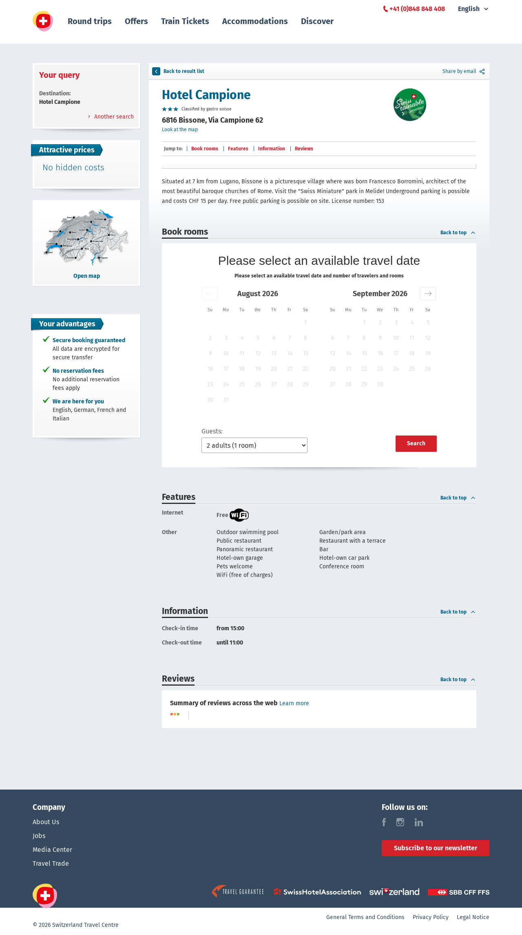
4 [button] (242, 337)
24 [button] (226, 384)
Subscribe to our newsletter (435, 848)
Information (271, 148)
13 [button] (273, 353)
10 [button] (226, 353)
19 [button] (258, 368)
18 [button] (242, 368)
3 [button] (226, 337)
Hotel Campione (206, 95)
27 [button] (273, 384)
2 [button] (210, 337)
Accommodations (255, 21)
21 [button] (289, 368)
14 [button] (289, 353)
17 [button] (225, 368)
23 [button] (210, 384)
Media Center (52, 850)
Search (416, 443)
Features (238, 148)
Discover (317, 21)
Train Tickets (185, 21)
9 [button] (210, 353)
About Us (46, 822)
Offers (136, 21)
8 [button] (305, 337)
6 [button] (273, 337)
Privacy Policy (431, 917)
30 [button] (210, 399)
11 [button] (241, 353)
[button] (210, 293)
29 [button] (305, 384)
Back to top (458, 232)
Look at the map (180, 129)
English (469, 9)
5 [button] (258, 337)
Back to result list (178, 71)
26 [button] (258, 384)
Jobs (39, 836)
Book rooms (204, 148)
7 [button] (289, 337)
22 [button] (305, 368)
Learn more (294, 703)
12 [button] (258, 353)
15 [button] (305, 353)
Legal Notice (473, 917)
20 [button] (274, 368)
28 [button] (290, 384)
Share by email (464, 71)
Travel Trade (51, 863)
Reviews (304, 148)
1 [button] (305, 322)
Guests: (212, 431)
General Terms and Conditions (365, 917)
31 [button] (226, 399)
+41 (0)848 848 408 (417, 9)
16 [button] (210, 368)
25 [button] (242, 384)
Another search (113, 116)
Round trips (90, 21)
